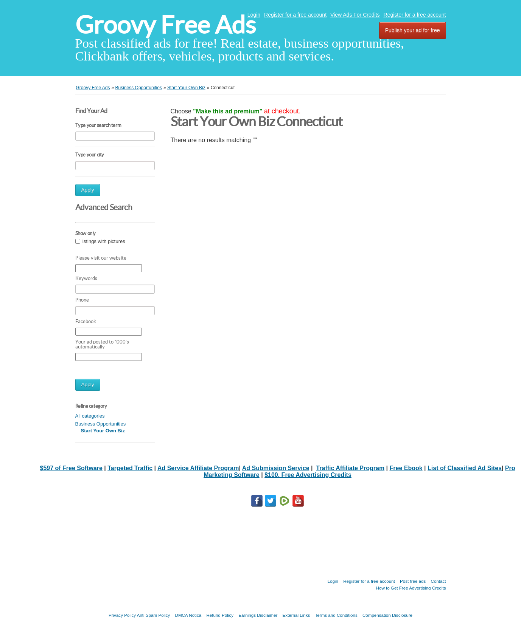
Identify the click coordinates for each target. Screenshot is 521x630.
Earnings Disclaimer (257, 615)
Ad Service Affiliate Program (198, 468)
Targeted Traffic (129, 468)
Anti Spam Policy (153, 615)
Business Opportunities (100, 424)
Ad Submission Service (275, 468)
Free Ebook (406, 468)
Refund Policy (219, 615)
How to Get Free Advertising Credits (411, 587)
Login (253, 15)
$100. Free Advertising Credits (307, 475)
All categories (90, 416)
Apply (87, 190)
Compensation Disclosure (387, 615)
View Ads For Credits (354, 15)
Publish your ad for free (412, 30)
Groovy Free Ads (165, 25)
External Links (296, 615)
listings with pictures (103, 241)
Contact (438, 581)
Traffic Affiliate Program (350, 468)
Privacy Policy (122, 615)
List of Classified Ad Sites (465, 468)
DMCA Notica (188, 615)
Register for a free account (295, 15)
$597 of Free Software (71, 468)
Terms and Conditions (336, 615)
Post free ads (413, 581)
